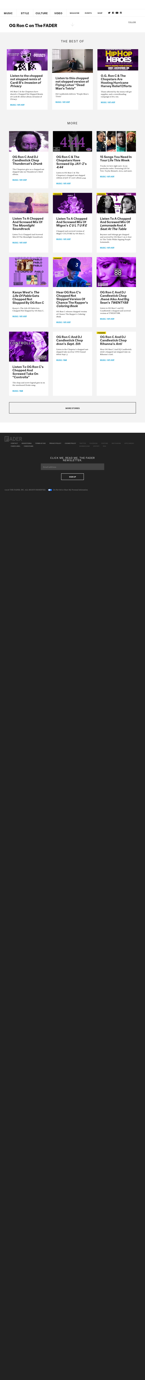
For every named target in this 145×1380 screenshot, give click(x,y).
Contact (14, 443)
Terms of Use (40, 443)
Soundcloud (84, 446)
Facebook (93, 443)
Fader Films (28, 446)
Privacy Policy (55, 443)
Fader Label (15, 446)
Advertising (27, 443)
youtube (117, 13)
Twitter (109, 13)
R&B (21, 390)
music (13, 104)
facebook (113, 13)
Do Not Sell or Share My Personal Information (68, 490)
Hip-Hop (21, 104)
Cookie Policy (70, 443)
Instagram (116, 443)
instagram (121, 13)
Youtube (104, 443)
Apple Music (129, 443)
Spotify (96, 446)
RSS (104, 446)
